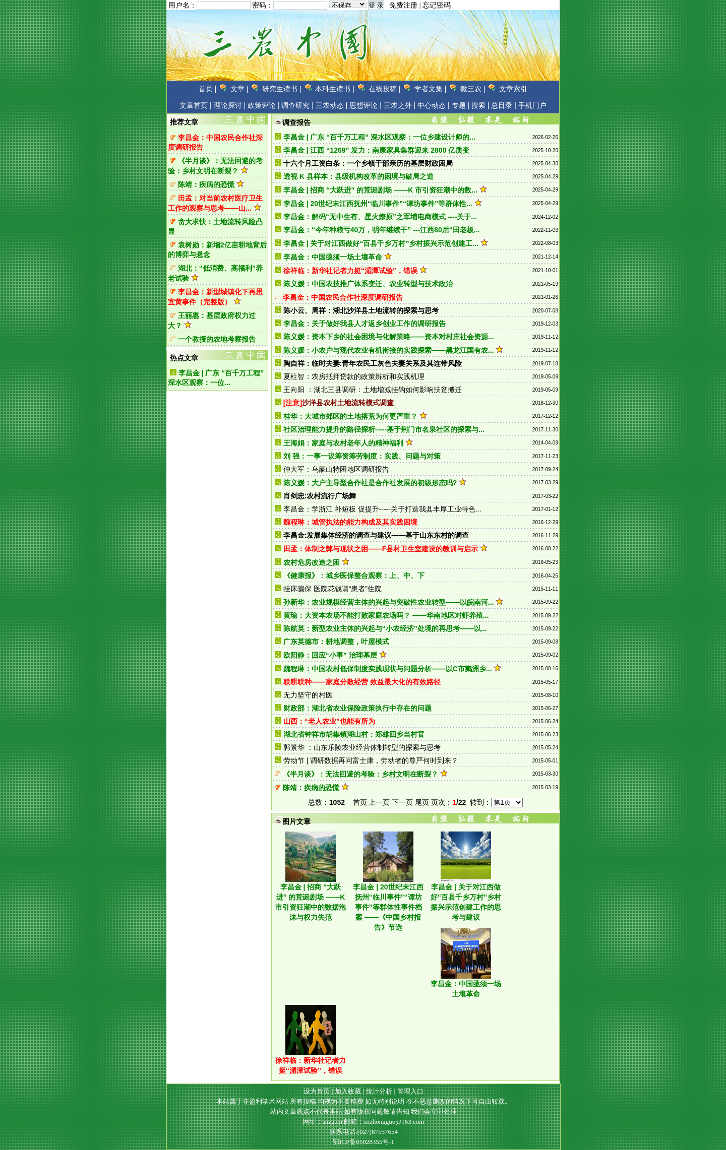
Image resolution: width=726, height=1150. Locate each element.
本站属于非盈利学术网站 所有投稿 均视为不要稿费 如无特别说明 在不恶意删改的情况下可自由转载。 (363, 1101)
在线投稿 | (385, 89)
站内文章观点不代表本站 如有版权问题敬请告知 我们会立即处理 (363, 1111)
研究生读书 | (281, 89)
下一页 (402, 802)
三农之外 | (400, 105)
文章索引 (513, 89)
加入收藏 (348, 1091)
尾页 (422, 802)
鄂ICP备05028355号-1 (363, 1141)
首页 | (208, 89)
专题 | (461, 105)
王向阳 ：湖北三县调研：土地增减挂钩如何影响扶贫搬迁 (372, 390)
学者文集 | (430, 89)
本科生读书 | (334, 89)
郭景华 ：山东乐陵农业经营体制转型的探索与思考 (362, 747)
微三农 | (473, 89)
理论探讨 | (230, 105)
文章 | (239, 89)
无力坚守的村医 (308, 695)
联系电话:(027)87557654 (363, 1131)
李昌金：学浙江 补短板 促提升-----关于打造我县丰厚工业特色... (382, 509)
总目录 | (503, 105)
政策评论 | (264, 105)
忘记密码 (436, 5)
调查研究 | (297, 105)
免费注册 (403, 5)
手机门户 (532, 105)
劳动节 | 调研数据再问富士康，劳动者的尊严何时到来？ (370, 760)
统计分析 (379, 1091)
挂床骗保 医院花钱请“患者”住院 (332, 589)
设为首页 (317, 1091)
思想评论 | (365, 105)
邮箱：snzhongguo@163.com (384, 1121)
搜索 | (480, 105)
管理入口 (410, 1091)
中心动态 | (433, 105)
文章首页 (193, 105)
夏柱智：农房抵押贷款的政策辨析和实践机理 (354, 376)
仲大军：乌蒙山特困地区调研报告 (336, 469)
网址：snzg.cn (323, 1121)
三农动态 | (332, 105)
